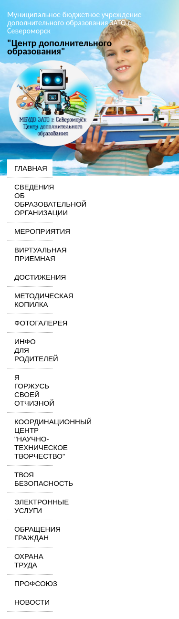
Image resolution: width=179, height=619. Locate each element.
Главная (29, 168)
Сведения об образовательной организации (29, 200)
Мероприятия (29, 231)
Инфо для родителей (29, 350)
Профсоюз (29, 583)
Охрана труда (28, 560)
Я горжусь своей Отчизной (29, 390)
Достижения (29, 277)
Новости (29, 602)
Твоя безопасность (29, 479)
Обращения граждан (29, 533)
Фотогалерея (29, 323)
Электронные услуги (29, 506)
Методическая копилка (29, 300)
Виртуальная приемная (29, 254)
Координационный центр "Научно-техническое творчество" (29, 439)
